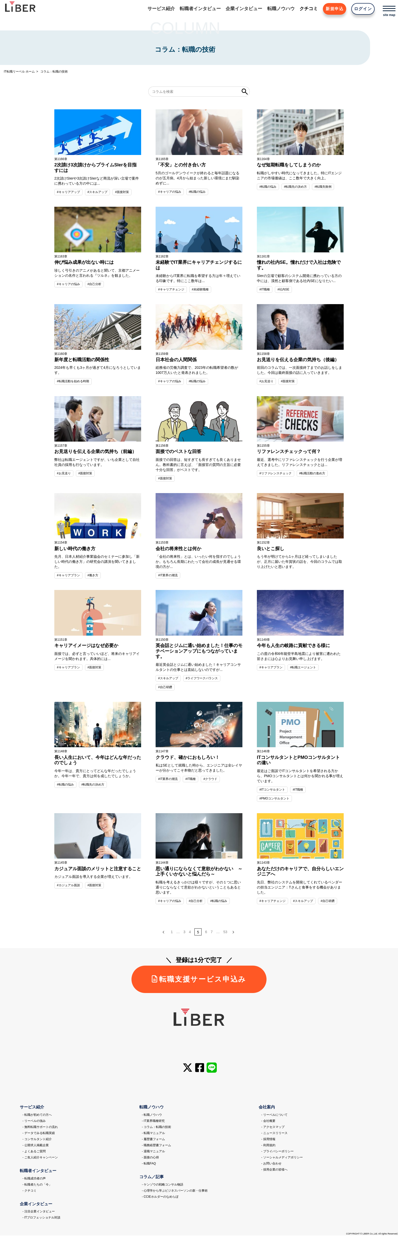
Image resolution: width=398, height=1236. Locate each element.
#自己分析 (95, 284)
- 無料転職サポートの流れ (40, 1127)
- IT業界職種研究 (153, 1121)
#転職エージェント (303, 667)
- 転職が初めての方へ (37, 1115)
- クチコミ (29, 1191)
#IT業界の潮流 (168, 575)
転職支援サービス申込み (199, 980)
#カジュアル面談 (68, 885)
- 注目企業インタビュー (38, 1212)
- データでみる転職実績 (38, 1133)
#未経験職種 (200, 289)
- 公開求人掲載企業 (35, 1145)
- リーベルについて (274, 1115)
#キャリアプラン (68, 575)
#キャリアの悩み (169, 192)
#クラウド (211, 779)
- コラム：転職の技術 (156, 1127)
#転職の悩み (197, 192)
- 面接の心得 (150, 1158)
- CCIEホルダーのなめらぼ (160, 1197)
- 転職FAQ (149, 1164)
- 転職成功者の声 (33, 1179)
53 (225, 932)
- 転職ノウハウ (152, 1115)
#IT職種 (264, 289)
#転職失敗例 (322, 186)
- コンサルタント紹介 (37, 1139)
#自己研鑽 (165, 687)
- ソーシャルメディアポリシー (282, 1158)
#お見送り (266, 381)
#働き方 (93, 575)
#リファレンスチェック (275, 473)
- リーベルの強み (33, 1121)
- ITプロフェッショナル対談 (41, 1218)
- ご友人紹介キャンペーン (40, 1158)
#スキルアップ (98, 192)
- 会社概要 (268, 1121)
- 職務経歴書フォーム (156, 1145)
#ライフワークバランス (202, 678)
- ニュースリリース (274, 1133)
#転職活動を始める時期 (73, 381)
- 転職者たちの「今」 (37, 1185)
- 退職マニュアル (153, 1152)
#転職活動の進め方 (312, 473)
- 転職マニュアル (153, 1133)
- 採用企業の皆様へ (274, 1170)
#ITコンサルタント (272, 789)
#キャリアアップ (68, 192)
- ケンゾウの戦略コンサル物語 (162, 1185)
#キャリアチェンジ (171, 289)
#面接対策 (122, 192)
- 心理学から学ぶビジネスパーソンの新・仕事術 (175, 1191)
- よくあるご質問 (33, 1152)
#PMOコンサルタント (274, 798)
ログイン (363, 9)
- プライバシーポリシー (277, 1152)
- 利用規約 (268, 1145)
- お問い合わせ (271, 1164)
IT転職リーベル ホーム (19, 71)
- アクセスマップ (272, 1127)
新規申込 (334, 9)
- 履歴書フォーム (153, 1139)
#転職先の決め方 (295, 186)
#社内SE (283, 289)
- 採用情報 (268, 1139)
